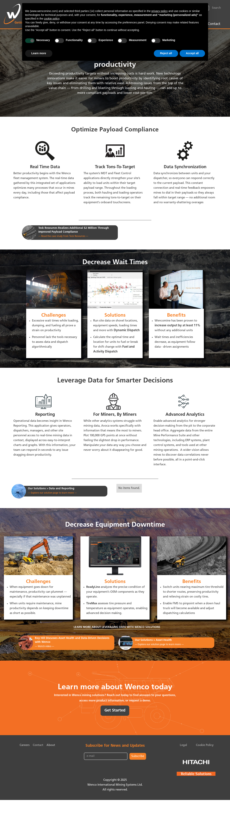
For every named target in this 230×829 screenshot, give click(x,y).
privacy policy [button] (159, 11)
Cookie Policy (205, 745)
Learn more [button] (38, 53)
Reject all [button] (166, 53)
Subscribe (137, 756)
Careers (25, 745)
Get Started (114, 710)
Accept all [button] (192, 53)
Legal (183, 745)
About (51, 745)
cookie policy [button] (51, 18)
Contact (214, 24)
